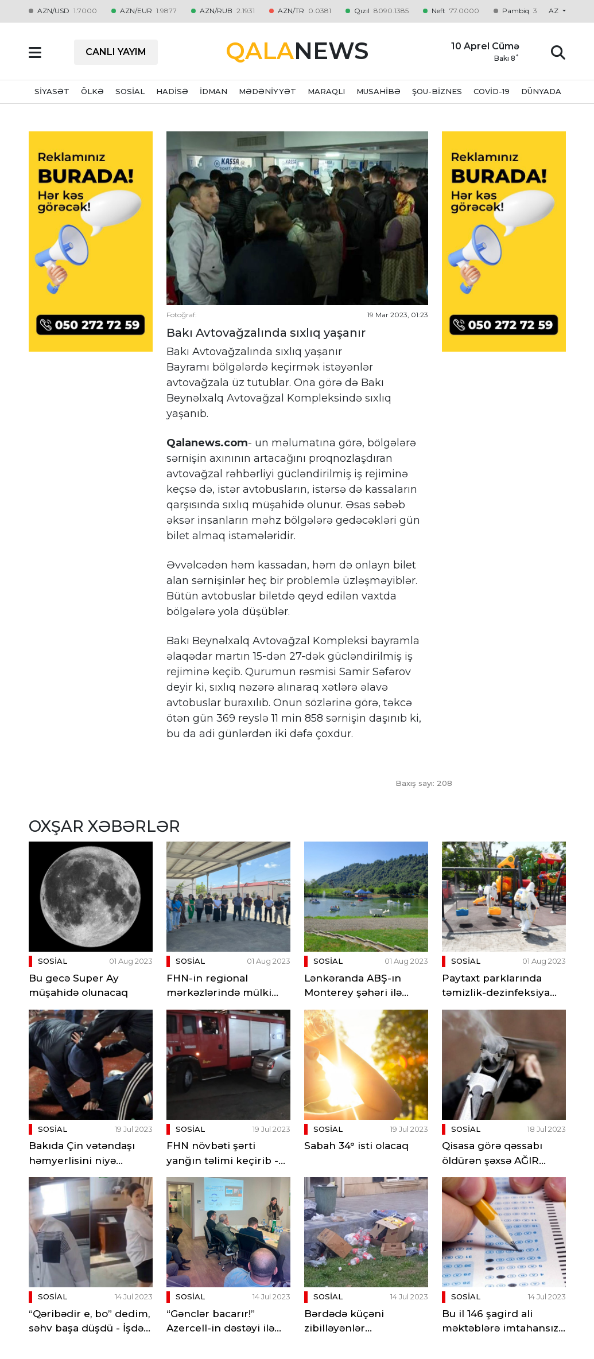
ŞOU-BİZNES (437, 91)
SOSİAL (130, 91)
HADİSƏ (172, 91)
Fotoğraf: (181, 314)
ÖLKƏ (92, 91)
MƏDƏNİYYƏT (267, 91)
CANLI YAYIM (116, 51)
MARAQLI (326, 91)
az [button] (554, 10)
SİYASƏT (51, 91)
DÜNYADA (541, 91)
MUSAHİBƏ (378, 91)
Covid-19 (491, 91)
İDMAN (213, 91)
